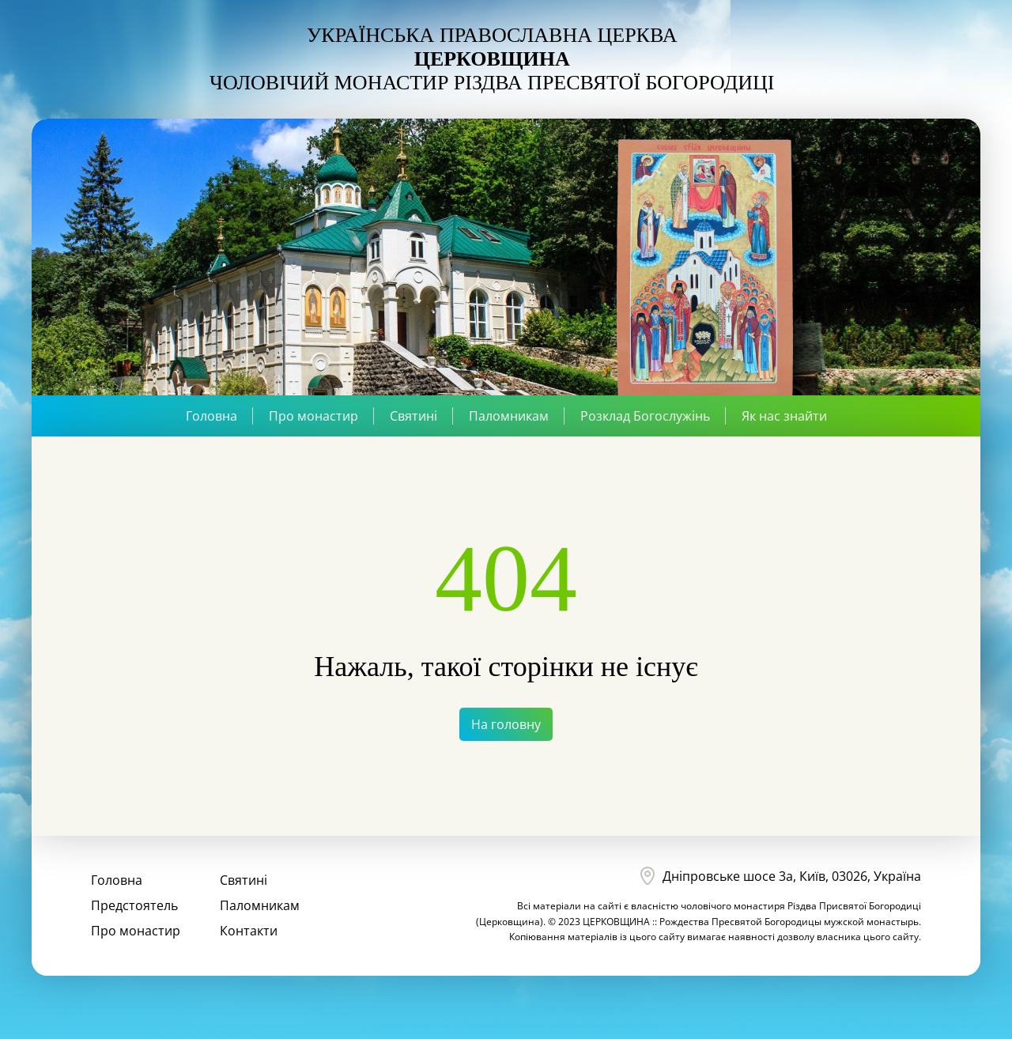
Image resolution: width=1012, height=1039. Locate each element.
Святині (413, 416)
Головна (211, 416)
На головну (506, 724)
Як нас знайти (784, 416)
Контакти (249, 930)
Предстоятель (134, 905)
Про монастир (313, 416)
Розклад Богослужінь (645, 416)
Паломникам (509, 416)
